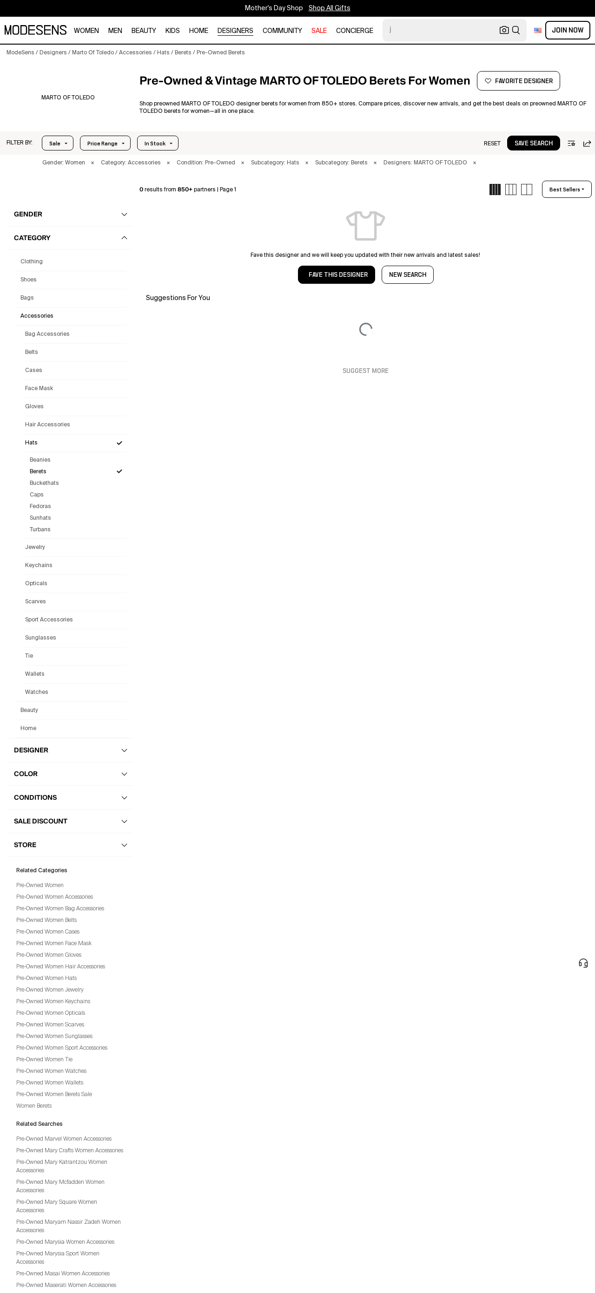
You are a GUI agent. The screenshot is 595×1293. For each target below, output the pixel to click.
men (115, 31)
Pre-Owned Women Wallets (49, 1083)
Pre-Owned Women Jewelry (50, 990)
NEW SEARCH (407, 275)
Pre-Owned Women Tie (44, 1060)
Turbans (40, 530)
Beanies (40, 460)
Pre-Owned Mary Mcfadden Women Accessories (60, 1187)
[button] (20, 143)
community (282, 31)
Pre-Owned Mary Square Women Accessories (56, 1207)
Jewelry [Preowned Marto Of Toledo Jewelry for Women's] (35, 547)
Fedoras (40, 506)
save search (534, 143)
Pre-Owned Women (40, 885)
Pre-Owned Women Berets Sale (54, 1094)
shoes (28, 280)
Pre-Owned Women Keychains (53, 1002)
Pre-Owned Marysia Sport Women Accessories (57, 1258)
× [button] (92, 163)
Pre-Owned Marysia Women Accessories (65, 1242)
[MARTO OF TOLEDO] (68, 98)
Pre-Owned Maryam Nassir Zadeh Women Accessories (68, 1227)
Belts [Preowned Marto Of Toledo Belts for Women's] (31, 352)
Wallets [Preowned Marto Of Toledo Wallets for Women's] (35, 674)
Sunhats (40, 518)
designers (235, 31)
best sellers (564, 189)
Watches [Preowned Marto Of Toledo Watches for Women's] (36, 692)
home (198, 31)
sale (319, 31)
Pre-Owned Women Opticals (50, 1013)
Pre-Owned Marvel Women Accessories (64, 1139)
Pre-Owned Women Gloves (48, 955)
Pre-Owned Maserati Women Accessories (66, 1285)
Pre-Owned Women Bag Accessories (60, 909)
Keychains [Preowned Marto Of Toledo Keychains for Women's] (39, 565)
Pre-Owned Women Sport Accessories (61, 1048)
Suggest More (366, 371)
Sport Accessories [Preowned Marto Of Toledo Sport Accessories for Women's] (49, 620)
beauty (144, 31)
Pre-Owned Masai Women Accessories (63, 1274)
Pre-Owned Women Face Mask (54, 944)
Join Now (568, 30)
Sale (54, 143)
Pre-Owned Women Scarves (50, 1025)
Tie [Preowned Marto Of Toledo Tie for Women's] (29, 656)
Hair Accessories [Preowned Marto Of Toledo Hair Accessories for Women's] (47, 425)
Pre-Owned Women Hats (46, 978)
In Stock (155, 143)
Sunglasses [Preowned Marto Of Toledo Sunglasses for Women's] (40, 638)
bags (27, 298)
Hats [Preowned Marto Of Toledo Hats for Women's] (31, 443)
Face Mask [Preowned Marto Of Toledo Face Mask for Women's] (39, 389)
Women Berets (34, 1106)
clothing (31, 262)
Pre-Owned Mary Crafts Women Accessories (69, 1151)
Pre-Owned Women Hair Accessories (60, 967)
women (86, 31)
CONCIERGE (354, 31)
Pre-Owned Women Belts (46, 920)
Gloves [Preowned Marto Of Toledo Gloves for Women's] (34, 407)
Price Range (102, 143)
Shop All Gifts (329, 8)
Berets (38, 472)
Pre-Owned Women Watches (51, 1071)
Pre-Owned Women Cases (47, 932)
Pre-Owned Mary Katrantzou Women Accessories (61, 1167)
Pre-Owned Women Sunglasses (54, 1036)
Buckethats (44, 483)
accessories (36, 316)
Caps (37, 495)
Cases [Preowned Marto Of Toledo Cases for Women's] (33, 370)
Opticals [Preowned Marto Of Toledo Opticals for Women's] (36, 584)
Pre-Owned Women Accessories (54, 897)
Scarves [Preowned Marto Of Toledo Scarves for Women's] (35, 602)
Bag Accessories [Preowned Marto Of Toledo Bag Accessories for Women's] (47, 334)
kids (172, 31)
